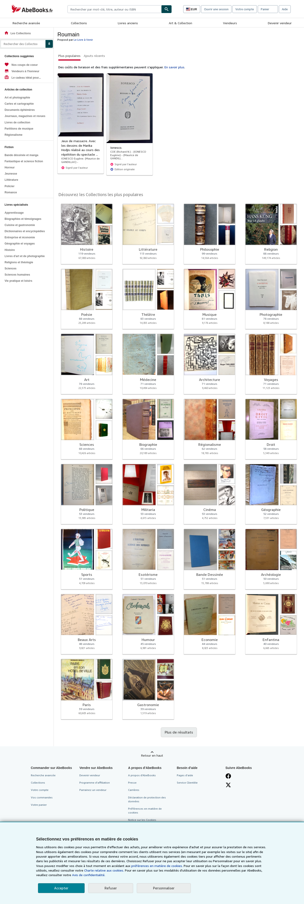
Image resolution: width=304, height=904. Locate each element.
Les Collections (17, 33)
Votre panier (39, 804)
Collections (79, 23)
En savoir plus (174, 67)
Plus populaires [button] (69, 56)
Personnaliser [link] (164, 888)
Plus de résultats (179, 732)
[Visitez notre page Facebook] (228, 776)
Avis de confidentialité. (88, 875)
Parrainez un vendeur (92, 790)
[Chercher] (166, 9)
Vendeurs (230, 23)
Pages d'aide (185, 775)
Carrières (133, 790)
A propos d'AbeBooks (142, 775)
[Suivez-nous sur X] (228, 785)
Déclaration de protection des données (147, 799)
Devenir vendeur (280, 23)
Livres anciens (128, 23)
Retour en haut (152, 755)
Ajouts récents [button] (94, 56)
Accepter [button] (61, 888)
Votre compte (244, 9)
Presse (132, 782)
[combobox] (114, 9)
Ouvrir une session (216, 9)
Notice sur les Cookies (142, 820)
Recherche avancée (26, 23)
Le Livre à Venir (83, 39)
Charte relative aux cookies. (104, 870)
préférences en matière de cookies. (157, 866)
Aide (285, 9)
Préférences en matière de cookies (145, 810)
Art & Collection (180, 23)
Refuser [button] (111, 888)
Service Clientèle (187, 782)
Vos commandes (42, 797)
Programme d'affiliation (94, 782)
